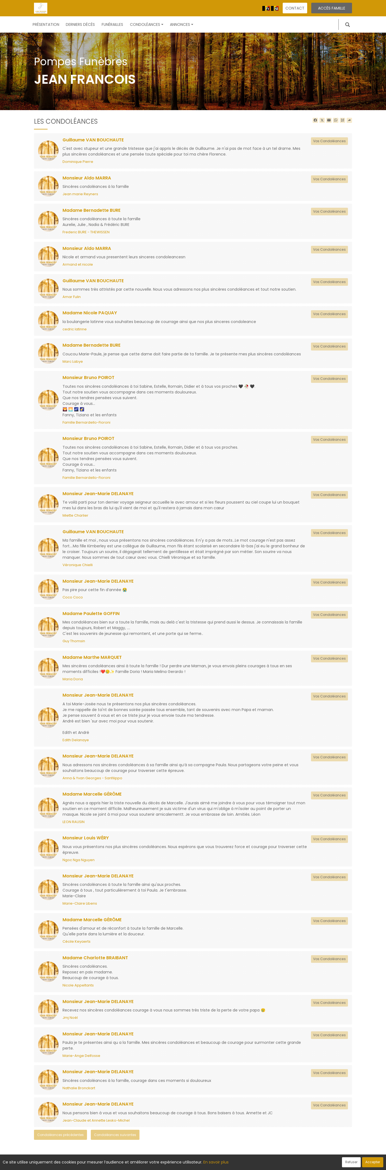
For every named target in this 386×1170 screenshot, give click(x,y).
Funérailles (112, 24)
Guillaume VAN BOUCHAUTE (95, 140)
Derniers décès (80, 24)
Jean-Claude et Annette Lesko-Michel (96, 1125)
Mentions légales (245, 1163)
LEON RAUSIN (74, 825)
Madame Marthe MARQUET (94, 660)
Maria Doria (73, 682)
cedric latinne (75, 330)
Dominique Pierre (78, 162)
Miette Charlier (75, 517)
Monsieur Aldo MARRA (88, 178)
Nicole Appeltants (78, 989)
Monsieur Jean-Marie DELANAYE (100, 495)
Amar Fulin (72, 297)
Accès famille (331, 8)
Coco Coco (73, 600)
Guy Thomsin (74, 643)
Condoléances (146, 24)
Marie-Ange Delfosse (81, 1060)
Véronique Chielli (78, 567)
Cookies (217, 1163)
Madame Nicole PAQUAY (91, 314)
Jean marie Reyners (80, 194)
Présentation (46, 24)
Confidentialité (191, 1163)
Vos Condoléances (328, 141)
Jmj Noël (70, 1022)
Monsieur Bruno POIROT (90, 379)
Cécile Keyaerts (77, 945)
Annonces (181, 24)
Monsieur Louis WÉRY (87, 842)
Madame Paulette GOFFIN (93, 616)
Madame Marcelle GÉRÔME (95, 797)
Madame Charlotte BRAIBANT (98, 962)
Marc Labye (73, 362)
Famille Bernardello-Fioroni (86, 424)
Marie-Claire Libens (80, 907)
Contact (294, 8)
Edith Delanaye (76, 743)
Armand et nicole (78, 265)
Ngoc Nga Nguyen (79, 863)
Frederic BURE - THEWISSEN (86, 232)
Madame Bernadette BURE (94, 210)
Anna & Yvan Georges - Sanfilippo (92, 781)
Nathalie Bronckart (79, 1093)
